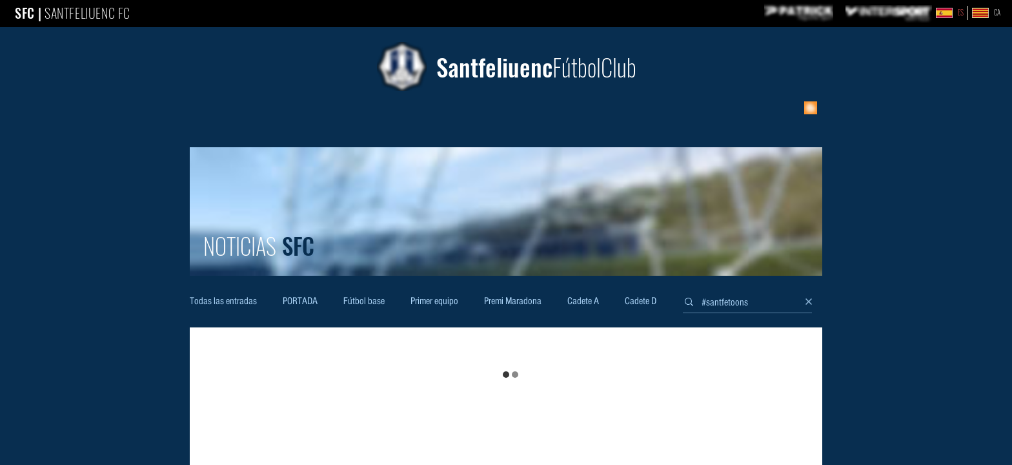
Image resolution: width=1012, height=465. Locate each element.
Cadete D (640, 301)
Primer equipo (434, 301)
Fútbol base (364, 301)
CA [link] (997, 12)
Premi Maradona (512, 301)
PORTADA (300, 301)
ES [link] (961, 12)
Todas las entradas (223, 301)
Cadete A (583, 301)
